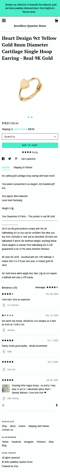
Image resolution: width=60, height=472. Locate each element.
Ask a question (28, 159)
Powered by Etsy (10, 466)
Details (6, 167)
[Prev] (3, 405)
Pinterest (41, 441)
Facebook (17, 441)
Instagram (29, 441)
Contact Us (7, 429)
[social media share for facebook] (3, 159)
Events (22, 426)
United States (20, 129)
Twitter (5, 441)
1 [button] (28, 117)
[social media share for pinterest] (16, 159)
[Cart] (56, 21)
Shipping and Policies (38, 426)
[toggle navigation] (4, 20)
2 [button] (31, 117)
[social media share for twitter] (10, 159)
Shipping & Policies (23, 167)
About (13, 426)
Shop (5, 426)
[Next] (57, 405)
